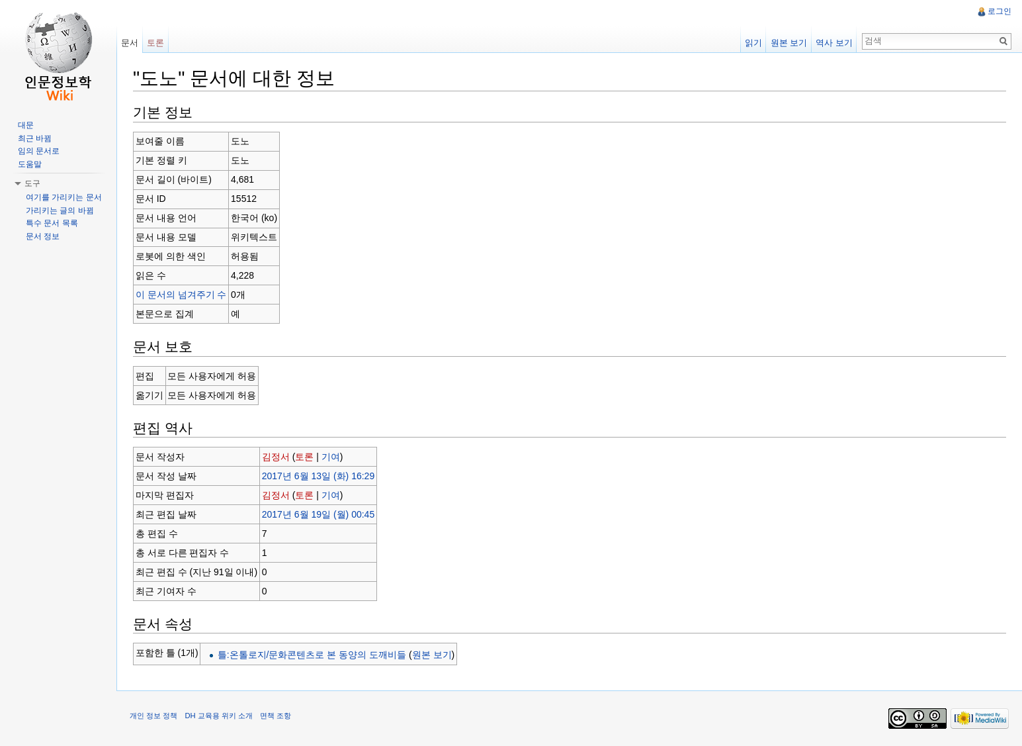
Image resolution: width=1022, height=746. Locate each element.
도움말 (30, 164)
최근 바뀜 (35, 138)
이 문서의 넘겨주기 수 (181, 294)
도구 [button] (32, 183)
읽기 (753, 43)
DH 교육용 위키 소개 (218, 716)
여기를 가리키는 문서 (64, 197)
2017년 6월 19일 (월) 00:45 (318, 514)
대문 (26, 125)
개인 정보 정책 (153, 716)
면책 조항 (275, 716)
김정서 (276, 456)
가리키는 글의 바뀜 (60, 210)
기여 (330, 456)
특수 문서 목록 (52, 223)
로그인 (999, 11)
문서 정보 (43, 236)
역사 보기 (834, 43)
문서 (129, 43)
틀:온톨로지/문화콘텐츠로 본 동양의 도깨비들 (312, 654)
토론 (304, 456)
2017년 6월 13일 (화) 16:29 (318, 476)
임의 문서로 (39, 151)
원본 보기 (432, 654)
